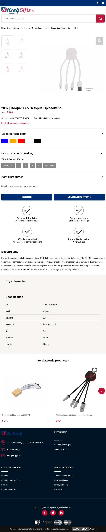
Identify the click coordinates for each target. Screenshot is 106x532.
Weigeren (92, 529)
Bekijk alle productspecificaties (15, 123)
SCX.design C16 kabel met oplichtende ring (74, 415)
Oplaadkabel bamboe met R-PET (16, 415)
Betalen (4, 484)
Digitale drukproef (8, 489)
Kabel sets (38, 28)
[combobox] (49, 18)
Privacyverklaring (61, 484)
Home (3, 28)
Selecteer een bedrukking (17, 153)
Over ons (57, 440)
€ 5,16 (5, 420)
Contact (4, 475)
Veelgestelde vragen (62, 444)
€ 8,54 (58, 420)
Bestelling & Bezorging (10, 480)
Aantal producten (12, 176)
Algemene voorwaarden (63, 475)
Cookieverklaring (61, 480)
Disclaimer (58, 489)
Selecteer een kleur (13, 133)
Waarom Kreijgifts (61, 449)
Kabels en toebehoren (22, 28)
